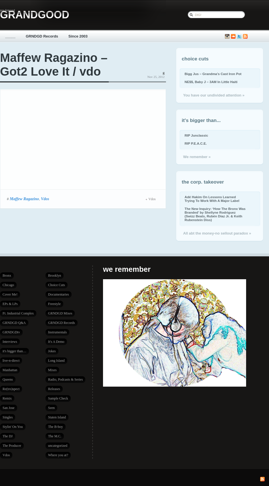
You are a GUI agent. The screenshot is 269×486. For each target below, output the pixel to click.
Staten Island (57, 417)
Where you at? (58, 455)
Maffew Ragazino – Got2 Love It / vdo (54, 64)
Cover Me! (10, 294)
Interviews (10, 342)
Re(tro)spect (11, 389)
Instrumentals (57, 332)
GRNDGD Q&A (14, 323)
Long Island (56, 361)
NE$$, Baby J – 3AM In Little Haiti (211, 82)
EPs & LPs (10, 304)
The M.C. (54, 436)
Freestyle (54, 304)
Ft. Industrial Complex (18, 313)
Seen (51, 408)
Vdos (45, 198)
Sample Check (58, 398)
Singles (8, 417)
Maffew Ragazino (24, 198)
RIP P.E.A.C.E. (196, 143)
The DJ (8, 436)
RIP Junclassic (196, 135)
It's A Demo (56, 342)
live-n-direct (11, 361)
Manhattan (10, 370)
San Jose (9, 408)
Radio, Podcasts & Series (65, 379)
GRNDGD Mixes (60, 313)
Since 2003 (78, 36)
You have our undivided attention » (213, 95)
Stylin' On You (13, 427)
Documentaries (58, 294)
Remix (7, 398)
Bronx (7, 276)
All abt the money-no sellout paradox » (217, 233)
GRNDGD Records (42, 36)
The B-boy (55, 427)
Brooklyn (54, 276)
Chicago (8, 285)
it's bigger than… (14, 351)
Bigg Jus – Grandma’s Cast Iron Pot (213, 74)
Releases (54, 389)
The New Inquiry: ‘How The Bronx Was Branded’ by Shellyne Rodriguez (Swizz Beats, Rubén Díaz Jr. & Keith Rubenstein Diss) (215, 214)
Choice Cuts (56, 285)
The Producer (12, 446)
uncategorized (57, 446)
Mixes (52, 370)
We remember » (197, 157)
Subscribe (245, 36)
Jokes (52, 351)
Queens (8, 379)
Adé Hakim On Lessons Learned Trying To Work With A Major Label (212, 198)
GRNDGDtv (11, 332)
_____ (10, 36)
